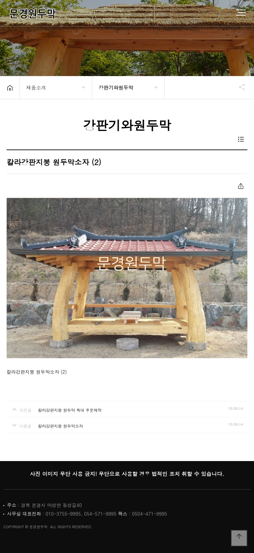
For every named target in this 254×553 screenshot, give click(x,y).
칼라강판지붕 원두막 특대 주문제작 (70, 410)
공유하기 (236, 87)
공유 (240, 186)
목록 (240, 139)
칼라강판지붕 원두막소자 (60, 426)
